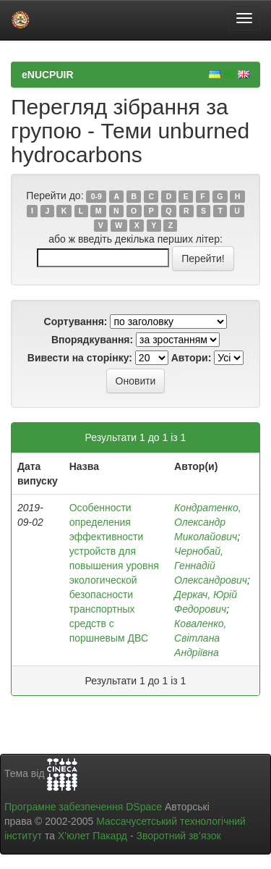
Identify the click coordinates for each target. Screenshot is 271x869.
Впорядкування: (92, 339)
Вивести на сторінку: (79, 358)
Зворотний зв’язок (178, 835)
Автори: (191, 358)
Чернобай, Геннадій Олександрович (210, 565)
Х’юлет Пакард (92, 835)
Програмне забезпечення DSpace (83, 807)
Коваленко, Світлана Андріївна (200, 638)
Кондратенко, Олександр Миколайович (207, 522)
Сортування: (76, 321)
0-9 (96, 196)
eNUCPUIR (48, 74)
